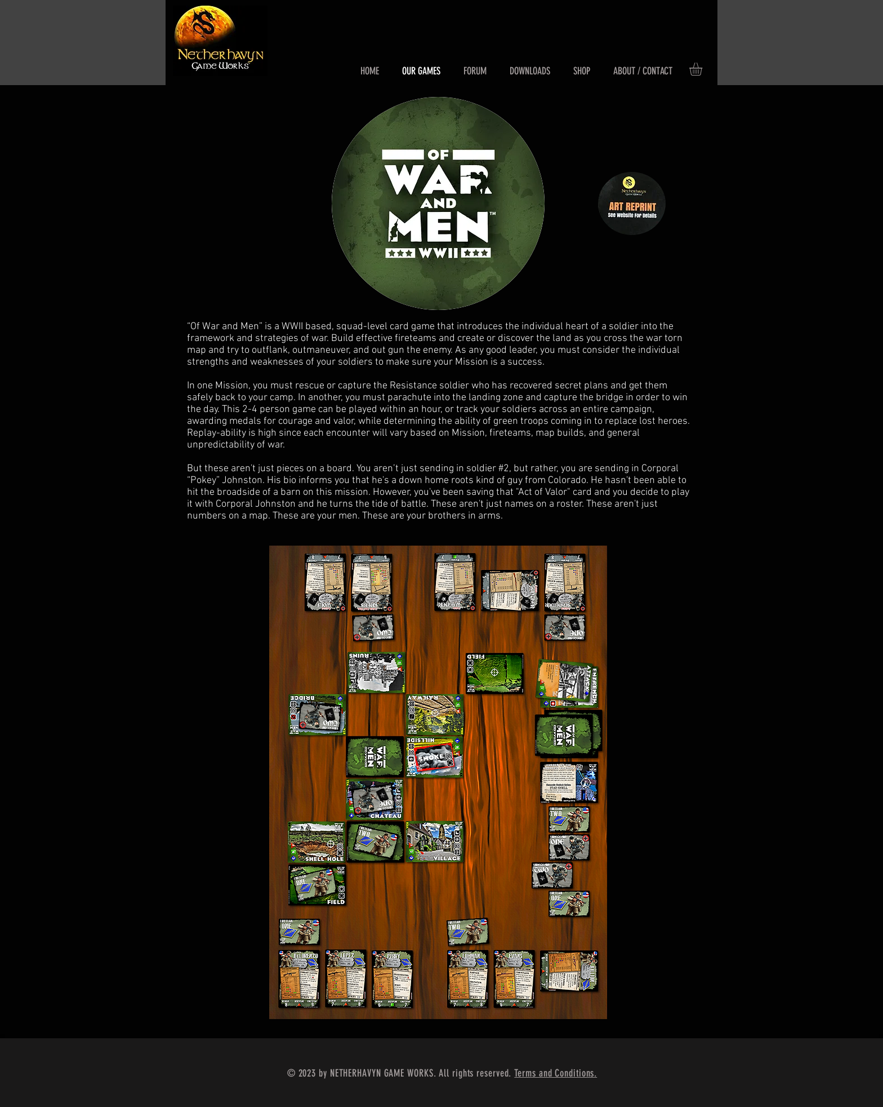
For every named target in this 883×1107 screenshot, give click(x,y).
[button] (703, 69)
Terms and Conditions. (555, 1073)
